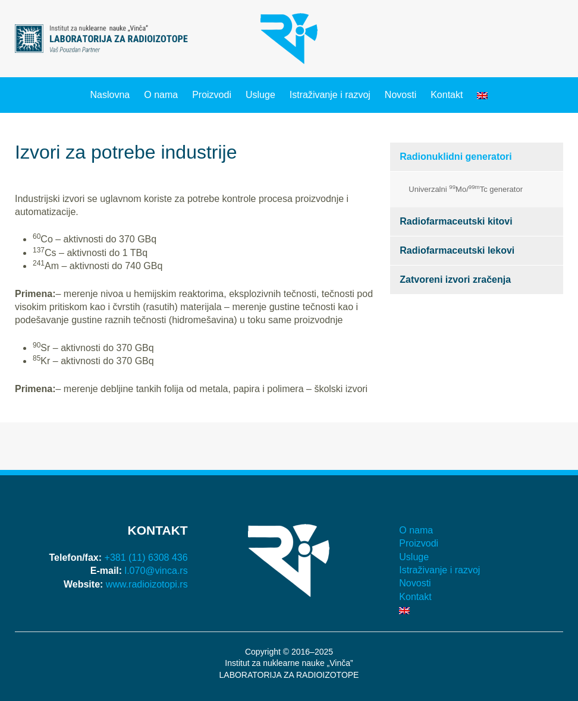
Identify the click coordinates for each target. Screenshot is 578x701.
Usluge (260, 95)
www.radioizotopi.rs (147, 584)
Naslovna (110, 95)
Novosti (400, 95)
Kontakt (447, 95)
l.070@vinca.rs (156, 571)
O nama (161, 95)
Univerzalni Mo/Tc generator (466, 189)
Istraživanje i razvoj (330, 95)
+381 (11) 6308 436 (146, 557)
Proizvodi (211, 95)
